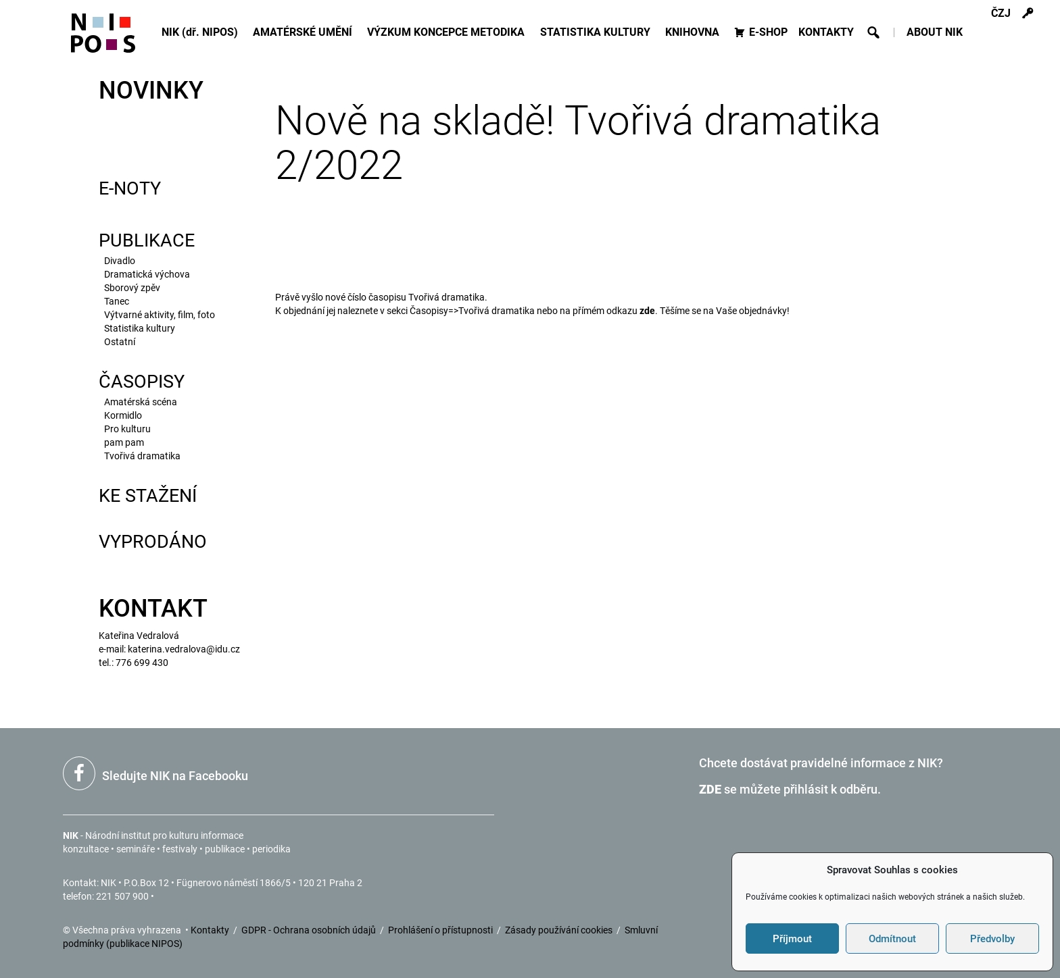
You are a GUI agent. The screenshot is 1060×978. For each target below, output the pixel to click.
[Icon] (103, 39)
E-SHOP (768, 32)
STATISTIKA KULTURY (597, 32)
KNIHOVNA (694, 32)
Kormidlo (123, 415)
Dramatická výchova (147, 274)
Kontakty (211, 930)
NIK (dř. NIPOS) (202, 32)
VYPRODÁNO (153, 541)
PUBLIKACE (147, 240)
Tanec (116, 301)
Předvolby (992, 939)
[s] (1028, 13)
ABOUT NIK (935, 32)
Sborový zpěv (132, 287)
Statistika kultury (139, 328)
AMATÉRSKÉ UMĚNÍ (304, 32)
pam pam (124, 442)
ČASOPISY (142, 381)
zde (647, 310)
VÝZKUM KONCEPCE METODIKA (448, 32)
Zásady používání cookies (560, 930)
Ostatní (119, 341)
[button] (873, 32)
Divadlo (119, 260)
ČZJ (1001, 13)
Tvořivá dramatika (142, 456)
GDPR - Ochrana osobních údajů (309, 930)
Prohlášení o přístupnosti (441, 930)
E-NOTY (130, 188)
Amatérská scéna (140, 401)
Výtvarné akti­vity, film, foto (159, 314)
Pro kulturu (127, 428)
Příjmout (792, 939)
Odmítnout (892, 939)
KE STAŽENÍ (148, 496)
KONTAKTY (826, 32)
